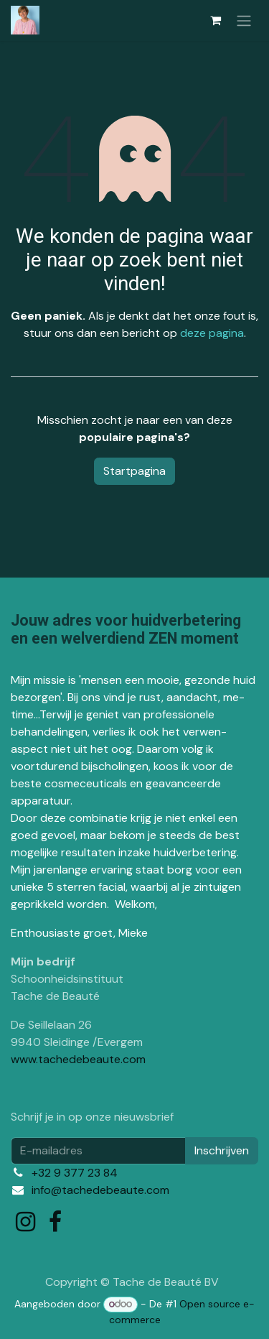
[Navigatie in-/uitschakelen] (244, 20)
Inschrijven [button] (221, 1150)
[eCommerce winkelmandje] (215, 20)
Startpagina (134, 470)
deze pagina (212, 332)
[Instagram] (25, 1222)
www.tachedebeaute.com (78, 1059)
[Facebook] (55, 1222)
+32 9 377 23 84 (75, 1172)
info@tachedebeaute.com (100, 1189)
